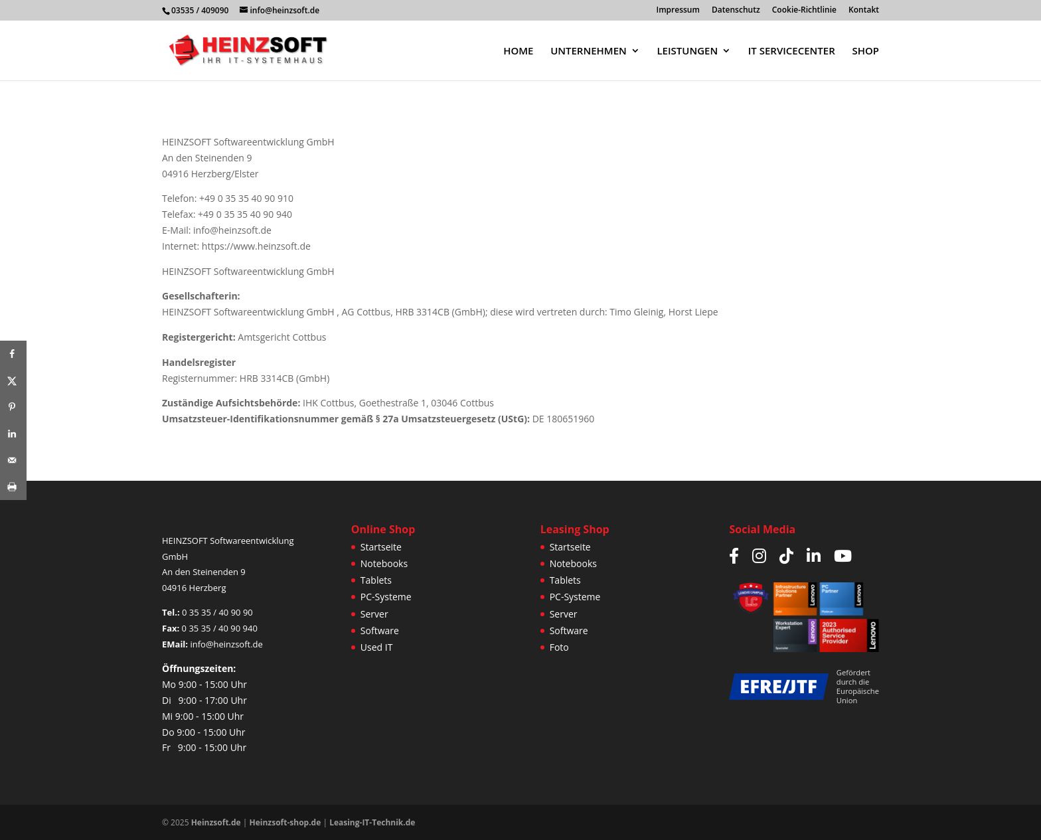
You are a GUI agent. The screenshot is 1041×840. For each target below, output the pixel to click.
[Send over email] (13, 460)
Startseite (381, 547)
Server (374, 614)
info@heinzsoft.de (226, 644)
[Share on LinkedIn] (13, 433)
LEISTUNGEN (687, 51)
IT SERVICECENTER (791, 51)
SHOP (865, 51)
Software (379, 630)
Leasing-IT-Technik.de (372, 822)
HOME (518, 51)
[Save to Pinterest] (13, 407)
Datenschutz (736, 10)
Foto (559, 647)
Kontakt (863, 10)
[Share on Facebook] (13, 354)
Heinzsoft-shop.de (285, 822)
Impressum (678, 10)
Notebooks (384, 563)
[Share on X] (13, 380)
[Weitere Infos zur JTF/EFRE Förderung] (778, 686)
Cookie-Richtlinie (804, 10)
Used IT (376, 647)
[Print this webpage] (13, 486)
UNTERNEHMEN (588, 51)
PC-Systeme (386, 596)
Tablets (376, 580)
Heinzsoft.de (216, 822)
